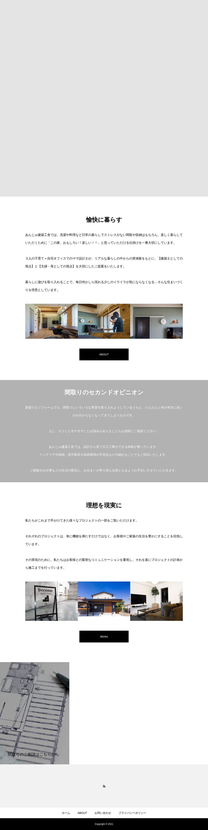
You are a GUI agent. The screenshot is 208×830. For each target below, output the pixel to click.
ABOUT (82, 812)
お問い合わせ (103, 812)
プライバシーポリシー (132, 812)
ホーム (66, 812)
